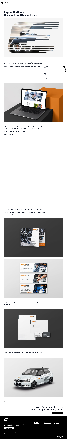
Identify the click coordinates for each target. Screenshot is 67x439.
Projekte (36, 423)
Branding (45, 426)
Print (45, 427)
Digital (45, 427)
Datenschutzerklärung (60, 436)
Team (55, 425)
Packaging (46, 428)
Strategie (46, 425)
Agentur (56, 423)
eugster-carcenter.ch (9, 134)
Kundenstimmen (57, 427)
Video (45, 429)
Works (55, 426)
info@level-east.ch (9, 432)
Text (45, 430)
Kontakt (55, 427)
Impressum (61, 437)
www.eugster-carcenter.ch (48, 78)
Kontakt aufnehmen (57, 412)
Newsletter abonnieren (9, 428)
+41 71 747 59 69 (9, 433)
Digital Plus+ (46, 431)
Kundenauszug (36, 425)
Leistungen (47, 423)
